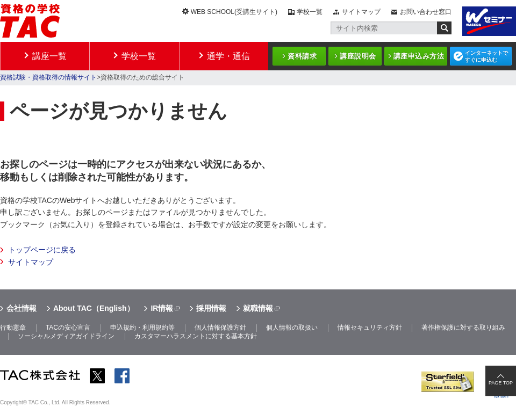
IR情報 (161, 308)
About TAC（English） (93, 308)
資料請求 (302, 56)
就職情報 (258, 308)
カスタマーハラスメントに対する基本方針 (195, 336)
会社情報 (21, 308)
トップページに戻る (42, 249)
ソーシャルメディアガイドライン (66, 336)
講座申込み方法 (419, 56)
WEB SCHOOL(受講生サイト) (234, 12)
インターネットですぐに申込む (486, 56)
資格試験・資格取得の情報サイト (48, 77)
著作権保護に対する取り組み (463, 327)
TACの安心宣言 (68, 327)
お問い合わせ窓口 (426, 12)
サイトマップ (361, 12)
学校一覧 (309, 12)
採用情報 (211, 308)
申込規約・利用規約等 (142, 327)
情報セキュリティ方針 (370, 327)
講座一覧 (49, 56)
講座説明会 (358, 56)
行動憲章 (13, 327)
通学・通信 (228, 56)
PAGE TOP (501, 383)
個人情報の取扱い (292, 327)
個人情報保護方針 (220, 327)
